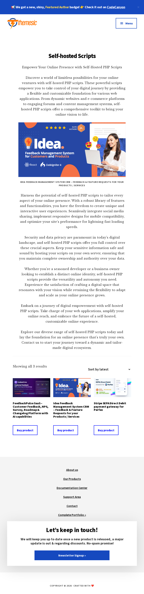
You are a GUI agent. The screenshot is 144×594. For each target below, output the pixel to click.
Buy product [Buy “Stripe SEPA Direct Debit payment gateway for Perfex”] (106, 430)
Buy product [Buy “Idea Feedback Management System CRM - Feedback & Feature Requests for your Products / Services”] (65, 430)
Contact (72, 506)
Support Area (72, 497)
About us (72, 470)
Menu (129, 23)
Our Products (72, 479)
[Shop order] (107, 369)
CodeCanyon (116, 7)
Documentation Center (72, 488)
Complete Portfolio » (72, 515)
